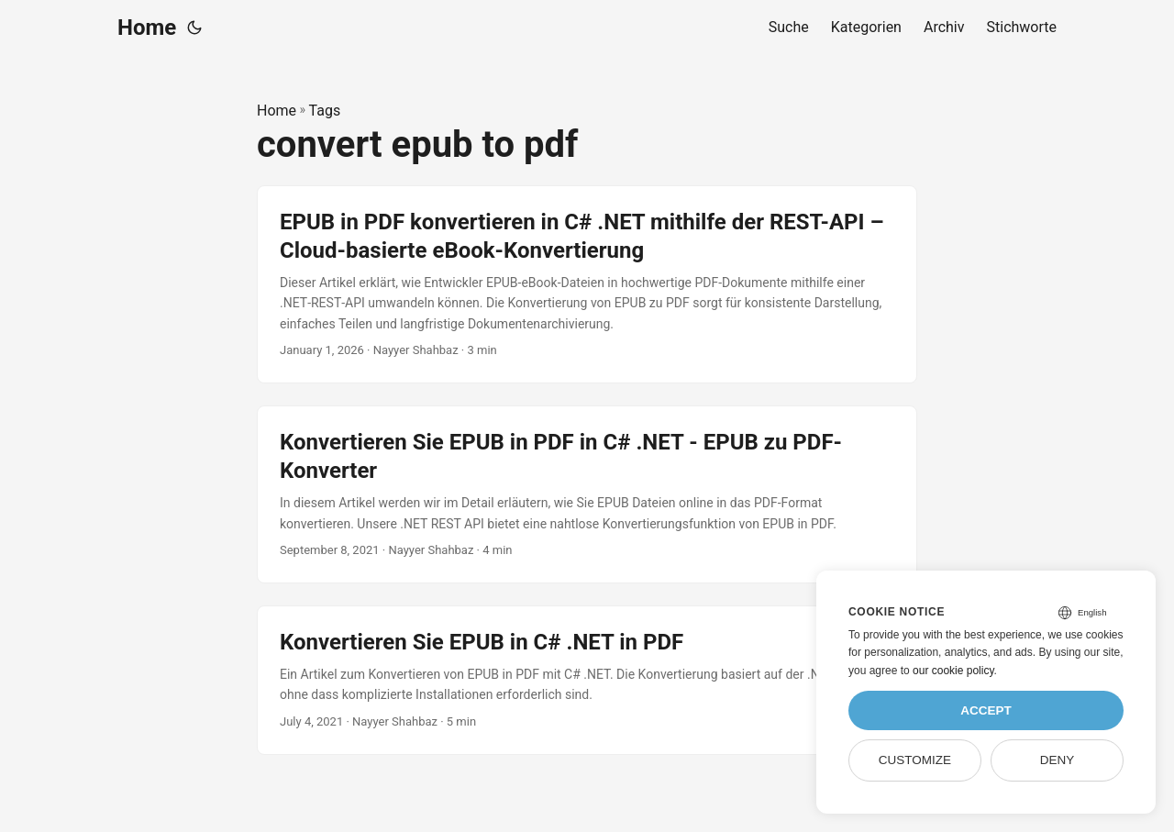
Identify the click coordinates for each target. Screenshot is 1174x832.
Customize (915, 760)
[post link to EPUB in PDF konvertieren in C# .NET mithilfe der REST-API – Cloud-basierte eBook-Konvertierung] (587, 284)
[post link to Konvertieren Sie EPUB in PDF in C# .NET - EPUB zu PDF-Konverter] (587, 494)
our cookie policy (953, 670)
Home (146, 27)
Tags (325, 110)
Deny (1057, 760)
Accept (986, 710)
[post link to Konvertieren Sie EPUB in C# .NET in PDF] (587, 680)
